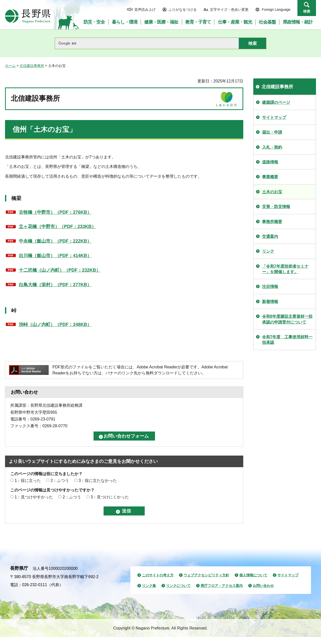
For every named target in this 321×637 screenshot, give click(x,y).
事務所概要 (272, 222)
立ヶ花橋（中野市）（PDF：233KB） (57, 226)
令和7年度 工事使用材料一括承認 (287, 340)
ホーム (10, 66)
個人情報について (253, 575)
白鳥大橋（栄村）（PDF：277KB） (55, 284)
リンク (268, 251)
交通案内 (270, 236)
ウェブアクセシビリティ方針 (206, 575)
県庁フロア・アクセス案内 (222, 586)
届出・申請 (272, 132)
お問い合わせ (263, 586)
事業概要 (270, 177)
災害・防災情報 (276, 206)
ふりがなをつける (183, 10)
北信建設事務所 (32, 66)
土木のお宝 (272, 192)
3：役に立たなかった (97, 480)
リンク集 (149, 586)
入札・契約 (272, 147)
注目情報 (270, 286)
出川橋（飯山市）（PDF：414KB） (55, 255)
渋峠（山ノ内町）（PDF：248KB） (55, 324)
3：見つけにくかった (110, 497)
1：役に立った (28, 480)
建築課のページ (276, 102)
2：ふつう (60, 480)
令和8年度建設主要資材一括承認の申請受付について (287, 319)
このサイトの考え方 (158, 575)
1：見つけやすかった (34, 497)
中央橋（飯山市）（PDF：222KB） (55, 241)
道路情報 (270, 162)
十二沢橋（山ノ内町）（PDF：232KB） (60, 270)
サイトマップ (274, 117)
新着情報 (270, 301)
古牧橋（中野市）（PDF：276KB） (55, 212)
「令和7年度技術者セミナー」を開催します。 (285, 269)
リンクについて (178, 586)
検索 (306, 11)
